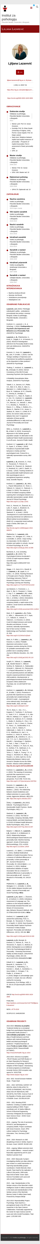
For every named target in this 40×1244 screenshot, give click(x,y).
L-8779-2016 (15, 1009)
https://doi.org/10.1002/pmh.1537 (17, 706)
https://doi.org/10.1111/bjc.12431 (17, 501)
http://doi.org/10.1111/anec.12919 (18, 846)
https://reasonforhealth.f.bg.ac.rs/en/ (19, 1053)
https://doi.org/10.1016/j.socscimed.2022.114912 (23, 609)
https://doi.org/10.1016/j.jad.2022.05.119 (20, 657)
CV (19, 72)
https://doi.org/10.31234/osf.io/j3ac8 (18, 635)
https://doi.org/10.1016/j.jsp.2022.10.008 (20, 548)
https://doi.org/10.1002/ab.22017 (20, 798)
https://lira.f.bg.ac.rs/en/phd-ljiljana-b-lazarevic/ (22, 90)
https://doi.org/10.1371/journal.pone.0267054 (21, 781)
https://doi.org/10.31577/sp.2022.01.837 (20, 827)
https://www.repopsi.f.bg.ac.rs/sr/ (17, 1074)
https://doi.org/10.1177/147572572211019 (20, 585)
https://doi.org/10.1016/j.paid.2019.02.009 (20, 936)
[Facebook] (34, 5)
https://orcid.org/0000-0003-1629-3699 (20, 98)
